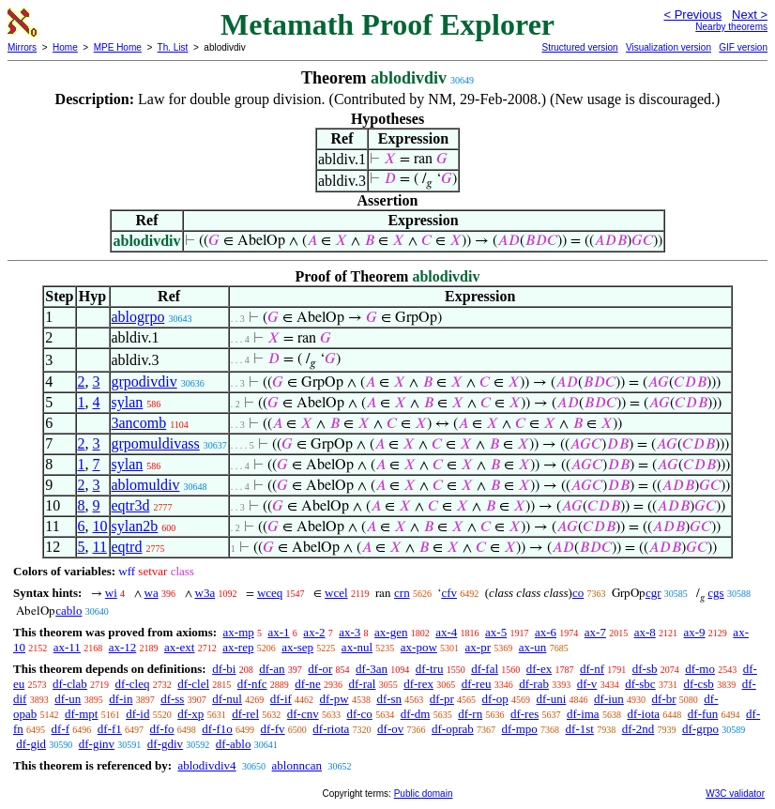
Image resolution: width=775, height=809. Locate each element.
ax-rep (237, 647)
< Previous (692, 15)
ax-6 (545, 632)
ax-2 (314, 632)
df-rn (470, 714)
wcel (336, 593)
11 (100, 547)
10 (100, 526)
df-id (137, 714)
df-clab (70, 684)
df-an (271, 669)
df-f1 (110, 729)
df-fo (162, 729)
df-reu (477, 684)
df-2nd (638, 729)
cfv (449, 593)
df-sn (389, 699)
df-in (120, 699)
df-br (664, 699)
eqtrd (127, 547)
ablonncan (297, 765)
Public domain (423, 793)
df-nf (592, 669)
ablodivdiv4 (206, 765)
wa (151, 593)
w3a (205, 593)
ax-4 (446, 632)
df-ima (583, 714)
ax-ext (179, 647)
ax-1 (279, 632)
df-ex (539, 669)
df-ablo (233, 744)
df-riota (330, 729)
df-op (495, 699)
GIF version (743, 47)
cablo (68, 610)
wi (111, 593)
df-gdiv (165, 744)
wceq (269, 593)
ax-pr (478, 647)
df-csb (698, 684)
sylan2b (135, 526)
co (578, 593)
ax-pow (419, 647)
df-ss (172, 699)
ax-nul (357, 647)
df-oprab (453, 729)
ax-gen (390, 632)
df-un (67, 699)
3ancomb (139, 423)
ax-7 (595, 632)
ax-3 (349, 632)
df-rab (534, 684)
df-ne (307, 684)
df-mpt (81, 714)
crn (402, 593)
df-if (281, 699)
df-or (320, 669)
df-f (61, 729)
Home (65, 47)
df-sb (645, 669)
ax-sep (297, 647)
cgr (653, 593)
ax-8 (645, 632)
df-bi (224, 669)
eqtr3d (131, 505)
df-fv (273, 729)
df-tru (430, 669)
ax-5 (496, 632)
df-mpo (520, 729)
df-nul (227, 699)
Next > (749, 15)
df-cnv (303, 714)
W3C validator (735, 793)
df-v (587, 684)
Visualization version (668, 47)
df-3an (372, 669)
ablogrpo (138, 317)
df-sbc (640, 684)
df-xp (190, 714)
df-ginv (96, 744)
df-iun (609, 699)
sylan (128, 402)
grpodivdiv (144, 381)
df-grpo (700, 729)
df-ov (390, 729)
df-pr (442, 699)
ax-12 (123, 647)
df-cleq (132, 684)
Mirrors (22, 47)
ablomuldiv (146, 485)
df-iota (643, 714)
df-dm (416, 714)
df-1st (580, 729)
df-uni (552, 699)
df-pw (334, 699)
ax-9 (695, 632)
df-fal (484, 669)
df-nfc (252, 684)
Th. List (173, 47)
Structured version (579, 47)
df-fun (703, 714)
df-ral (362, 684)
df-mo (700, 669)
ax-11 (67, 647)
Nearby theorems (731, 27)
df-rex (418, 684)
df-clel (193, 684)
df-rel (245, 714)
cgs (715, 593)
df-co (359, 714)
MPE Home (118, 47)
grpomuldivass (156, 443)
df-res (524, 714)
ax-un (533, 647)
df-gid (31, 744)
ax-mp (238, 632)
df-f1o (217, 729)
